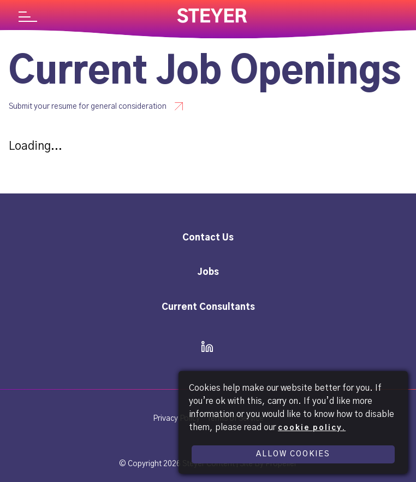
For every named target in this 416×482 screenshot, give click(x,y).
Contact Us (208, 237)
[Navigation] (28, 18)
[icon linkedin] (204, 347)
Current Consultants (208, 307)
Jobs (208, 272)
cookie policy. (312, 428)
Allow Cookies (293, 454)
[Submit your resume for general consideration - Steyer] (102, 106)
